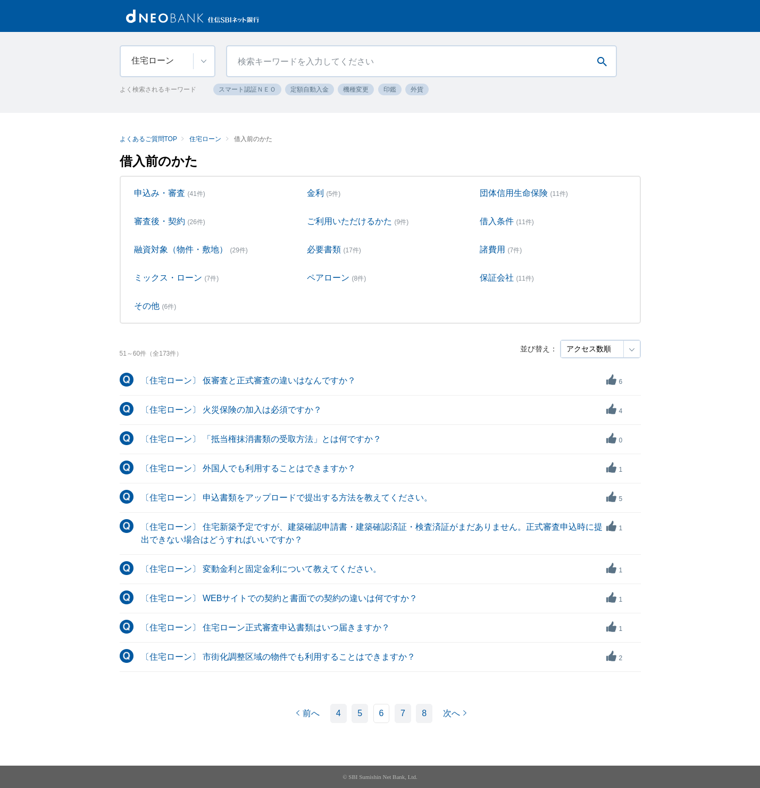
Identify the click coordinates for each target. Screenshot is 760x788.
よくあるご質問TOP (148, 139)
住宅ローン (205, 139)
